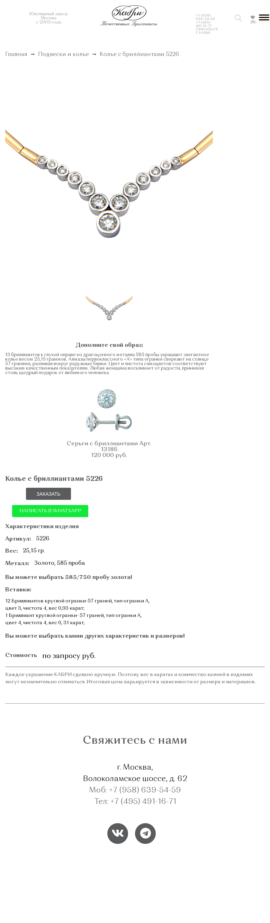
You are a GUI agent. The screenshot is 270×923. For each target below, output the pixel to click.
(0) (253, 21)
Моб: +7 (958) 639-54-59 (135, 790)
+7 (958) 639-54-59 (205, 17)
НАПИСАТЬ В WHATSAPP (50, 510)
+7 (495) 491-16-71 (204, 24)
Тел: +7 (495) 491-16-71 (135, 802)
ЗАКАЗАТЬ (48, 494)
